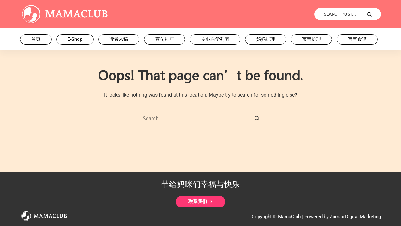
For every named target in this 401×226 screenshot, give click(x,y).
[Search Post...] (347, 14)
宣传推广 (164, 39)
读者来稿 (118, 39)
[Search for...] (194, 118)
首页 (35, 39)
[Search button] (257, 118)
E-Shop (74, 39)
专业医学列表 (215, 39)
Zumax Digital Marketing (355, 216)
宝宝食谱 (357, 39)
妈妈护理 (265, 39)
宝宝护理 (311, 39)
